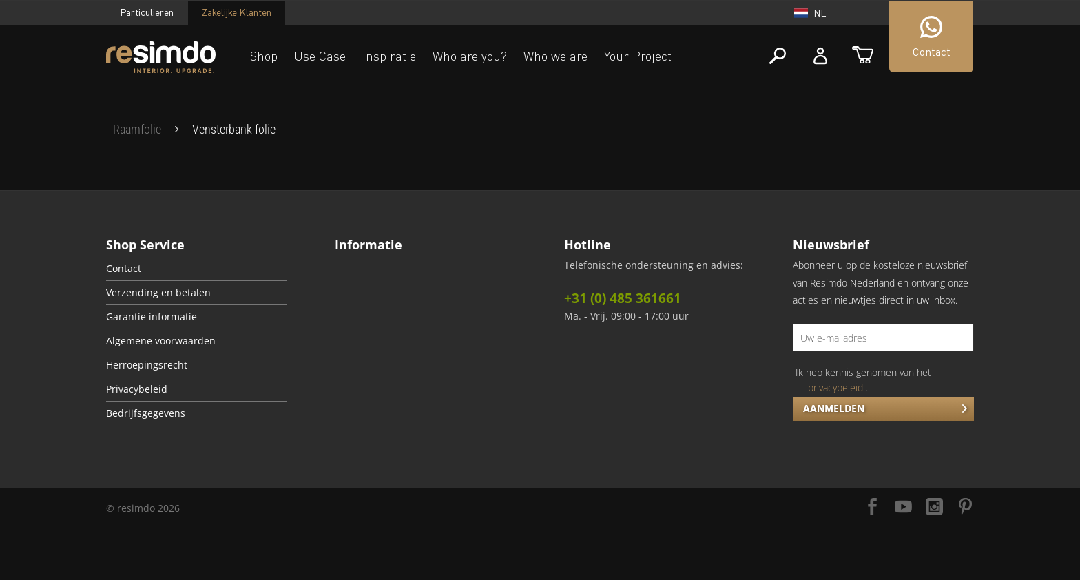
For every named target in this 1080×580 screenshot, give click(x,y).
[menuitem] (137, 129)
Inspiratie (389, 55)
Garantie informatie (151, 317)
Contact (123, 268)
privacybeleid (835, 387)
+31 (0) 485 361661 (622, 298)
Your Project (638, 55)
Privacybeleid (136, 389)
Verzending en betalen (158, 293)
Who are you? (470, 55)
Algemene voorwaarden (161, 341)
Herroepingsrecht (146, 365)
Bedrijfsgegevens (145, 413)
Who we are (555, 55)
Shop (264, 55)
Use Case (320, 55)
